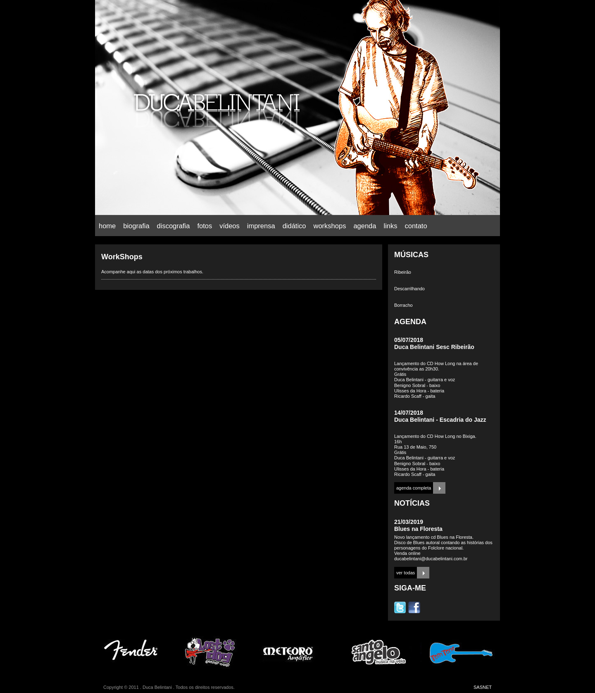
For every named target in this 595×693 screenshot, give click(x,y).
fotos (204, 225)
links (390, 225)
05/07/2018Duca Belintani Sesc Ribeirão (434, 343)
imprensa (261, 225)
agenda (364, 225)
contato (416, 225)
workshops (330, 225)
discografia (173, 225)
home (107, 225)
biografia (136, 225)
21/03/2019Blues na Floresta (418, 525)
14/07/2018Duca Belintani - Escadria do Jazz (440, 416)
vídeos (229, 225)
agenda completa (413, 487)
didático (294, 225)
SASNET (483, 687)
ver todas (405, 572)
